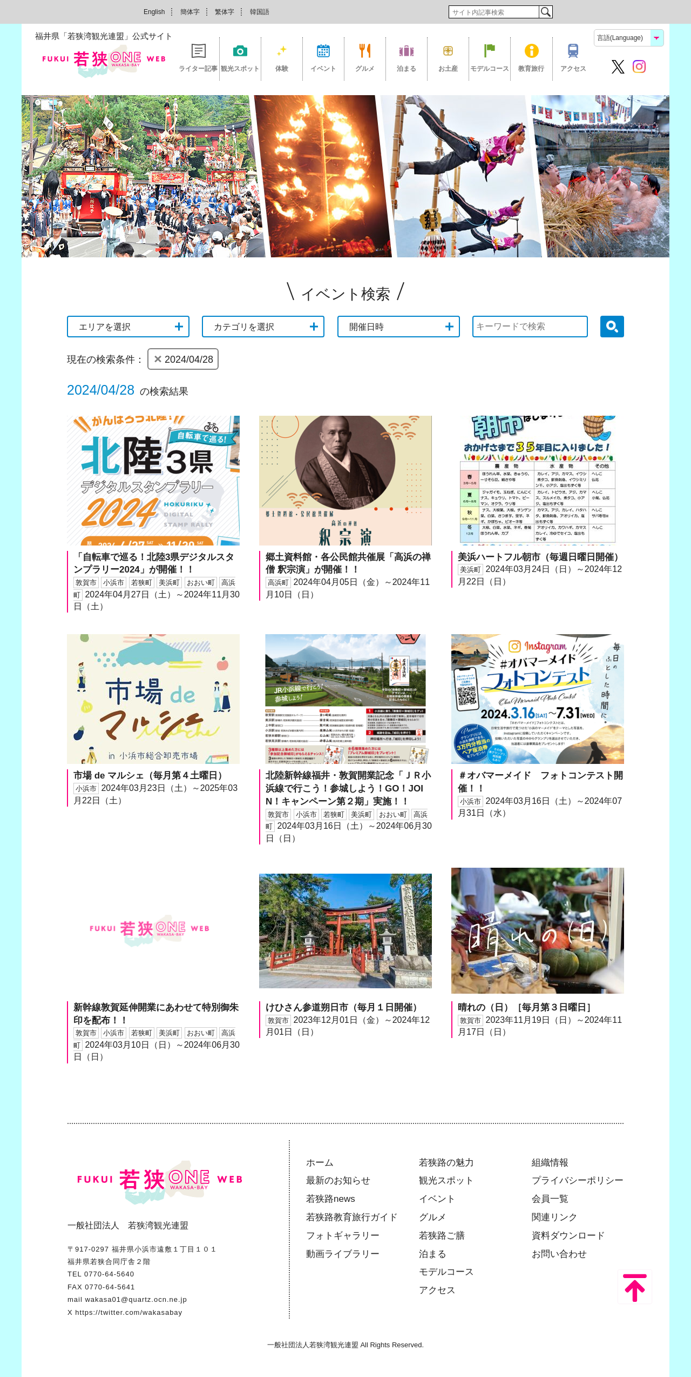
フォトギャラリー (343, 1235)
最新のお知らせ (338, 1180)
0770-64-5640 (109, 1274)
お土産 (448, 68)
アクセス (573, 68)
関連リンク (555, 1217)
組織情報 (550, 1163)
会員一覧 (550, 1199)
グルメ (365, 68)
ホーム (320, 1163)
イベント (323, 68)
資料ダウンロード (568, 1235)
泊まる (406, 68)
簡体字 (190, 12)
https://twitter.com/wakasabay (128, 1312)
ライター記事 (198, 68)
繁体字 (224, 12)
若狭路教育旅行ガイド (352, 1217)
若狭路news (330, 1199)
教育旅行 (531, 68)
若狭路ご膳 (442, 1235)
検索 (545, 12)
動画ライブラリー (343, 1254)
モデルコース (489, 68)
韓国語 (259, 12)
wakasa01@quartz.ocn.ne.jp (136, 1299)
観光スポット (240, 68)
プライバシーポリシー (578, 1180)
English (154, 12)
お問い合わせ (559, 1254)
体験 (281, 68)
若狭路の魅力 (446, 1163)
